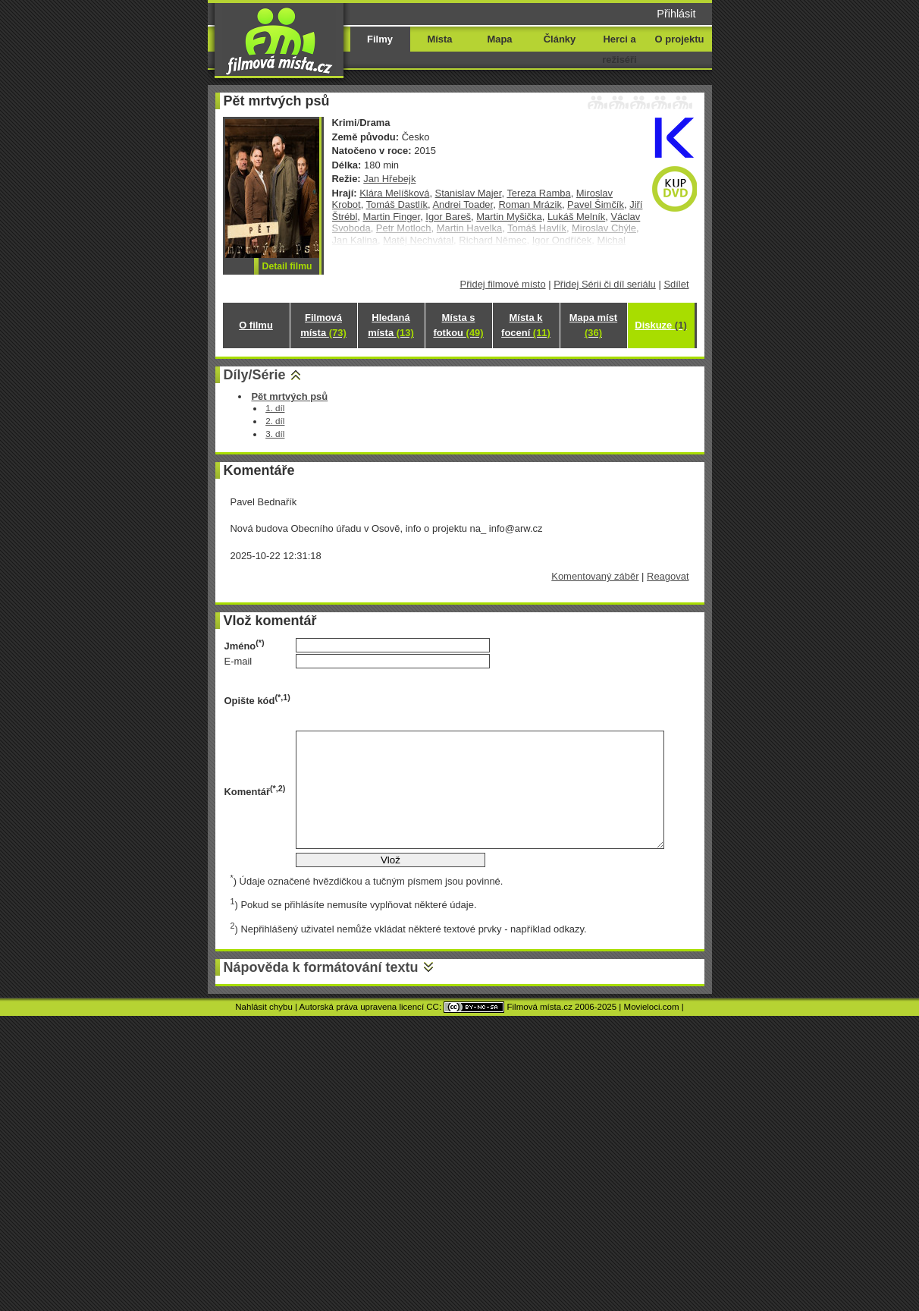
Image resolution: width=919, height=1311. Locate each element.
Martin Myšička (508, 216)
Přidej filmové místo (503, 284)
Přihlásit (676, 14)
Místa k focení (525, 325)
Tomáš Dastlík (397, 204)
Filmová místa (323, 325)
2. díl (274, 421)
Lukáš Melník (576, 216)
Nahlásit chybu (264, 1006)
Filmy (380, 39)
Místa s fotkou (458, 325)
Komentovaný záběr (594, 576)
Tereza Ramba (538, 193)
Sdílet (675, 284)
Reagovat (667, 576)
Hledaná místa (390, 325)
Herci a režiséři (619, 49)
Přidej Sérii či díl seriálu (605, 284)
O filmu (256, 325)
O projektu (679, 39)
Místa (439, 39)
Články (560, 39)
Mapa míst (593, 325)
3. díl (274, 434)
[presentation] (411, 699)
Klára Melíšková (394, 193)
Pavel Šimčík (595, 204)
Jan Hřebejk (389, 178)
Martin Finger (392, 216)
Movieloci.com (651, 1006)
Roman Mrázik (530, 204)
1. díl (274, 408)
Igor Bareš (448, 216)
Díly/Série (255, 374)
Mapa (499, 39)
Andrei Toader (462, 204)
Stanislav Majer (468, 193)
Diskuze (660, 325)
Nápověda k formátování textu (321, 967)
